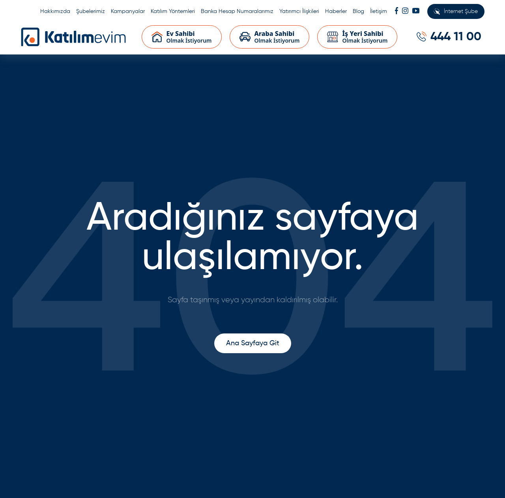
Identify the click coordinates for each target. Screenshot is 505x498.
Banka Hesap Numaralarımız (237, 11)
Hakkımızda (55, 11)
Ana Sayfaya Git (252, 343)
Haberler (336, 11)
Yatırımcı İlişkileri (299, 11)
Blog (358, 11)
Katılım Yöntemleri (173, 11)
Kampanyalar (128, 11)
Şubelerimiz (90, 11)
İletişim (378, 11)
